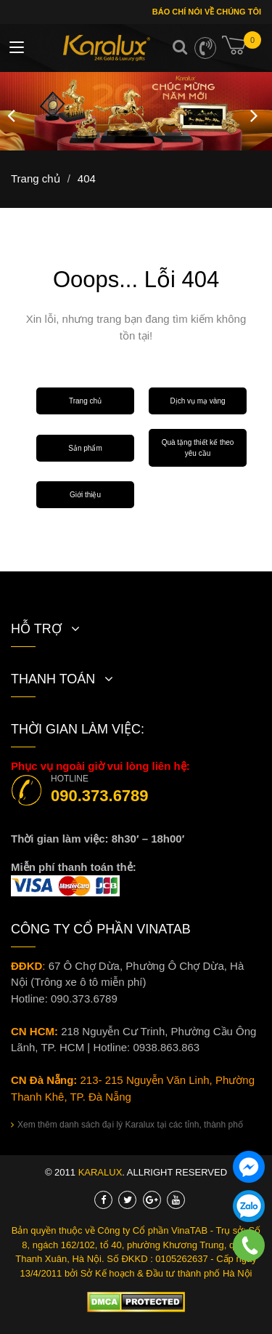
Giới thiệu (85, 495)
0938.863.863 (166, 1047)
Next (254, 111)
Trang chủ (85, 401)
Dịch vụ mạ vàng (197, 401)
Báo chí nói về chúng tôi (205, 11)
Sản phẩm (85, 448)
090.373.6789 (100, 796)
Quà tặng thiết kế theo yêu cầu (198, 447)
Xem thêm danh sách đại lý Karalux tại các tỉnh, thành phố (127, 1125)
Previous (11, 111)
